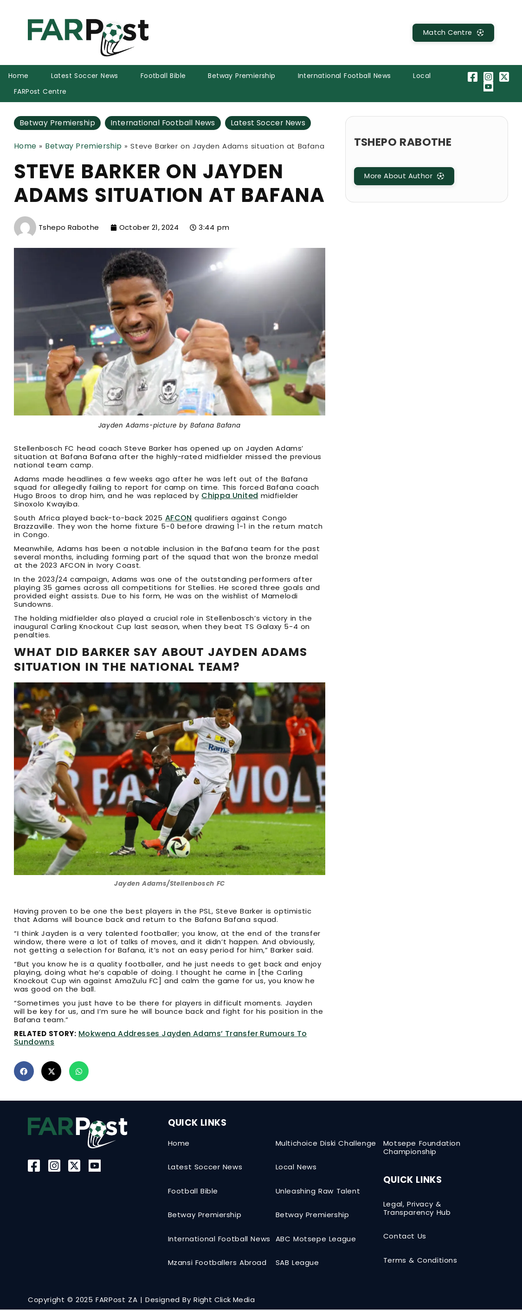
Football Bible (163, 75)
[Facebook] (473, 77)
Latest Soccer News (84, 75)
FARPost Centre (40, 91)
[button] (24, 1071)
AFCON (178, 517)
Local (422, 75)
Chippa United (229, 495)
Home (18, 75)
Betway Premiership (241, 75)
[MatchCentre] (452, 33)
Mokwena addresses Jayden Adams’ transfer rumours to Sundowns (160, 1037)
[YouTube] (490, 86)
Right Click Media (224, 1300)
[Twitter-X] (505, 77)
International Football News (344, 75)
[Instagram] (490, 77)
